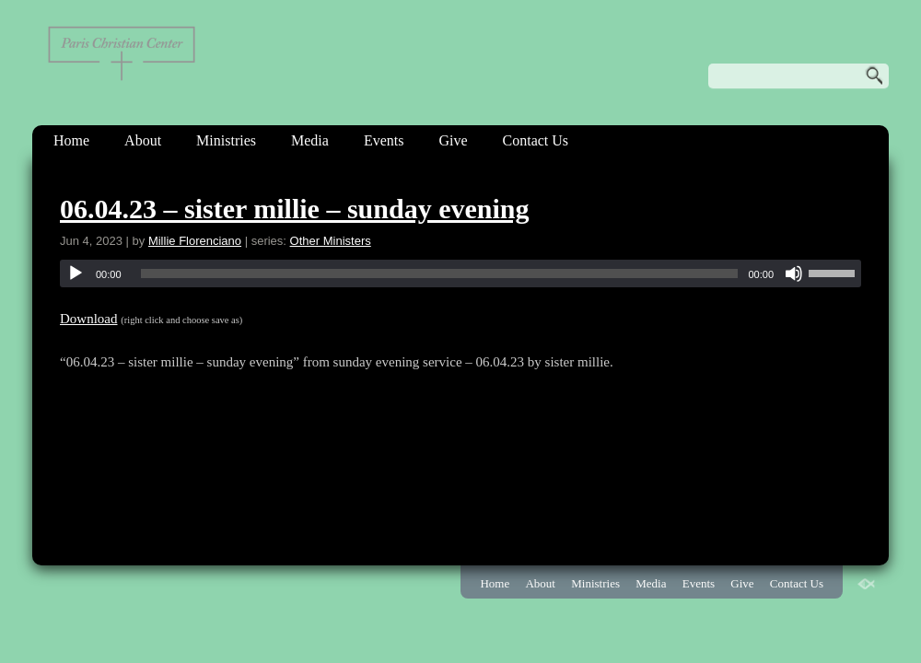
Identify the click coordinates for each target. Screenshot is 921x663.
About (142, 140)
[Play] (75, 273)
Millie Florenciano (194, 241)
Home (71, 140)
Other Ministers (330, 241)
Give (452, 140)
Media (310, 140)
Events (384, 140)
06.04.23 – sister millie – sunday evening (294, 208)
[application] (460, 273)
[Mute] (794, 273)
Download (89, 318)
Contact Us (536, 140)
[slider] (440, 273)
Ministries (226, 140)
